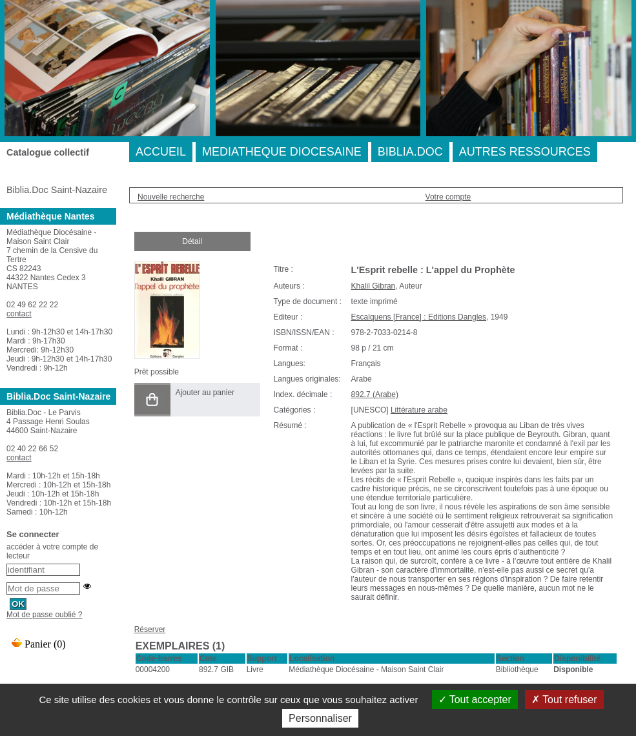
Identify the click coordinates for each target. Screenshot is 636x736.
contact (19, 313)
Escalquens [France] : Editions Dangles (418, 317)
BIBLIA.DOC (410, 151)
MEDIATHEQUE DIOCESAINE (282, 151)
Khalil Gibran (373, 286)
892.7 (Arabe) (374, 394)
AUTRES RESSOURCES (525, 151)
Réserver (150, 629)
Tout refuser (564, 699)
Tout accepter (474, 699)
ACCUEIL (161, 151)
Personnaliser (320, 718)
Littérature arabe (419, 409)
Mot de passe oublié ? (44, 614)
